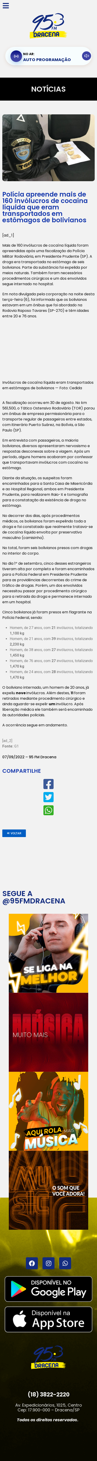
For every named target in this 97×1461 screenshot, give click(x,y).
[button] (14, 833)
